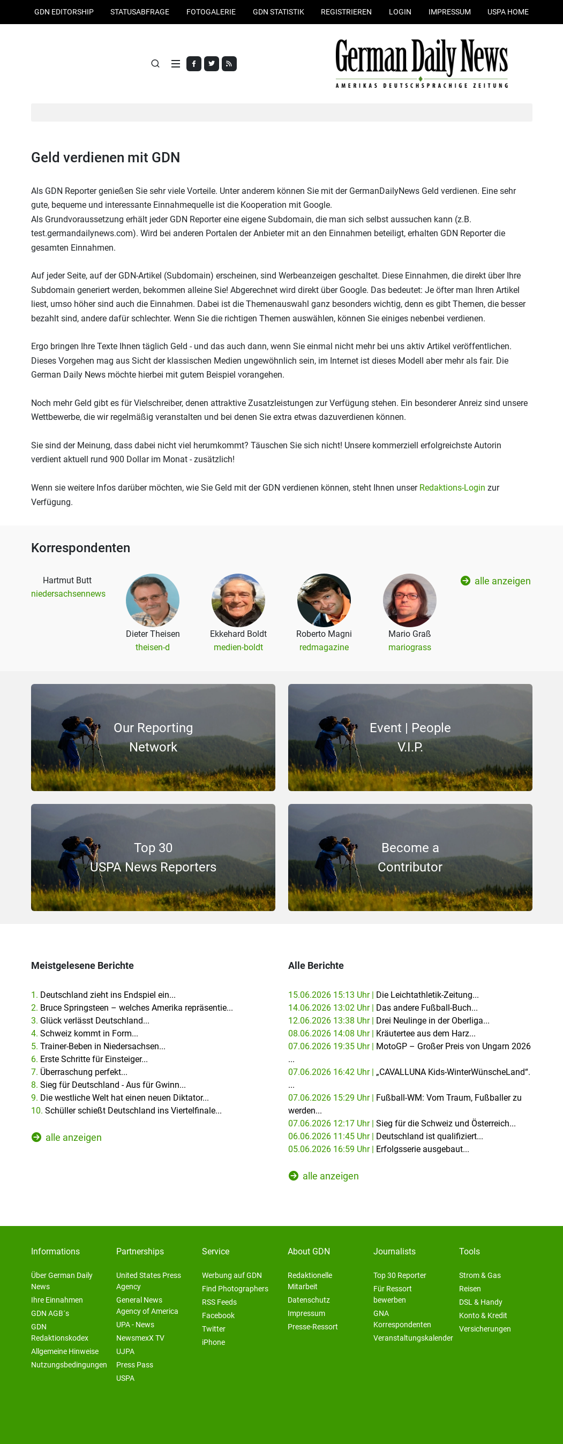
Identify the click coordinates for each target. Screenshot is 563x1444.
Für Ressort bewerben (392, 1294)
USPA (125, 1378)
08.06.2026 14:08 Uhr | (382, 1033)
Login (400, 11)
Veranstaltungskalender (413, 1338)
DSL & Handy (480, 1302)
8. (108, 1085)
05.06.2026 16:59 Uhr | (378, 1149)
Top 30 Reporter (399, 1275)
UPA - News (135, 1324)
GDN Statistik (278, 11)
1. (103, 995)
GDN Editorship (64, 11)
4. (84, 1033)
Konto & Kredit (483, 1315)
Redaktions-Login (452, 488)
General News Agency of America (147, 1305)
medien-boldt (238, 647)
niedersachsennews (68, 594)
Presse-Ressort (313, 1326)
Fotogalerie (211, 11)
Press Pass (134, 1364)
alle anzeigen (496, 580)
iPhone (213, 1342)
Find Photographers (235, 1288)
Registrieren (346, 11)
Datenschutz (309, 1300)
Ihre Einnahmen (57, 1300)
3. (90, 1021)
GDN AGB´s (50, 1313)
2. (132, 1008)
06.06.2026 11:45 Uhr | (385, 1136)
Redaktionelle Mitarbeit (310, 1281)
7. (79, 1072)
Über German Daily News (62, 1281)
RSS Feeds (219, 1302)
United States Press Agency (148, 1281)
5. (98, 1046)
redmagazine (324, 647)
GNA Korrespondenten (402, 1319)
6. (89, 1059)
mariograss (409, 647)
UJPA (125, 1351)
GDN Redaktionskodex (59, 1332)
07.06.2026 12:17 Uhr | (402, 1123)
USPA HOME (508, 11)
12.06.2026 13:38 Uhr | (389, 1021)
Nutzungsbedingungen (69, 1364)
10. (126, 1110)
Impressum (450, 11)
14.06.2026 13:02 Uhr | (383, 1008)
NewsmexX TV (140, 1338)
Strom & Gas (480, 1275)
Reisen (470, 1288)
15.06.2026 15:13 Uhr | (383, 995)
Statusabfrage (139, 11)
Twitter (214, 1329)
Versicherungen (485, 1329)
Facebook (218, 1315)
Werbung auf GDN (232, 1275)
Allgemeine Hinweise (65, 1351)
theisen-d (153, 647)
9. (120, 1098)
